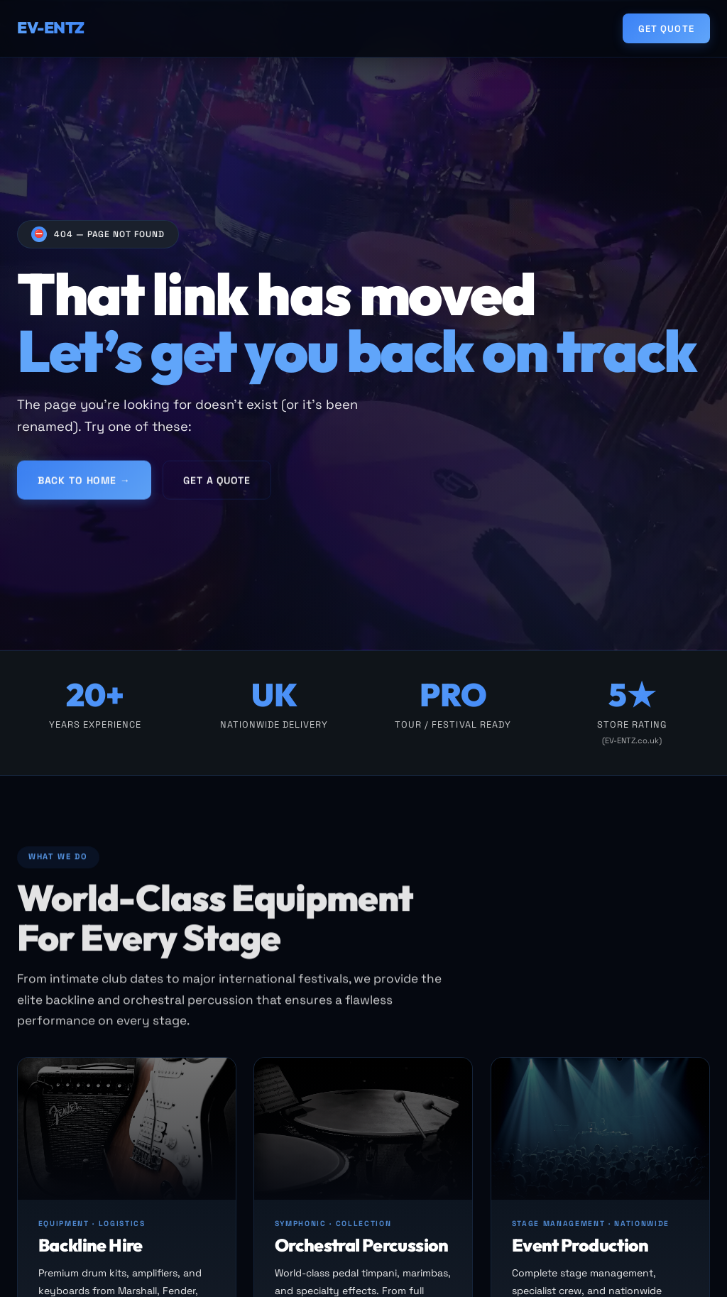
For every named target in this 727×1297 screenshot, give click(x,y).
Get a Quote (216, 484)
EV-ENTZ (50, 28)
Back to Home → (84, 484)
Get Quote (666, 29)
